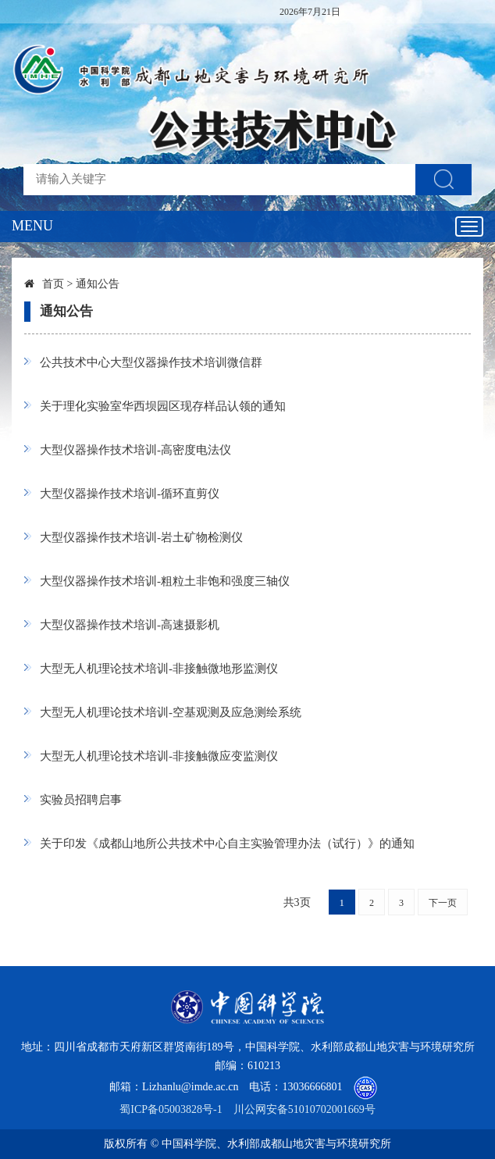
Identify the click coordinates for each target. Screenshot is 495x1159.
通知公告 (97, 284)
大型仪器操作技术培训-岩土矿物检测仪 (141, 537)
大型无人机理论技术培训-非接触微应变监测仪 (159, 756)
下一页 (443, 902)
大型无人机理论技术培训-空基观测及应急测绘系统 (170, 712)
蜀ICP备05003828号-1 (170, 1109)
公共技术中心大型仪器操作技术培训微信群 (151, 362)
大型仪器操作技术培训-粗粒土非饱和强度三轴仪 (165, 581)
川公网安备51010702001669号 (304, 1109)
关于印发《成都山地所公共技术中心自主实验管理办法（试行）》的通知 (227, 843)
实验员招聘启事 (81, 799)
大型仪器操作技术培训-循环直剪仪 (129, 493)
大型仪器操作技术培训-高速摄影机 (129, 625)
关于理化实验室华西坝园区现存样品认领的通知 (163, 406)
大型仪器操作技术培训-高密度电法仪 (135, 450)
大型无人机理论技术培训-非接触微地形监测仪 (159, 668)
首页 (53, 284)
